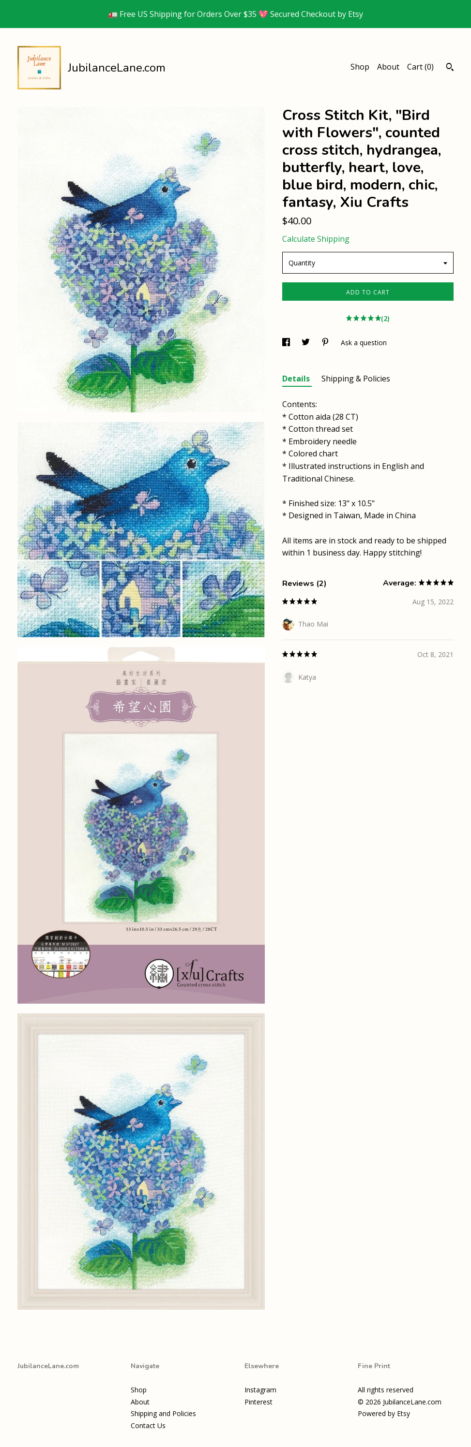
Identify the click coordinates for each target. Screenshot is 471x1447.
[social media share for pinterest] (326, 342)
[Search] (450, 68)
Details (297, 378)
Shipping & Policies (355, 378)
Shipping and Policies (163, 1413)
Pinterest (258, 1401)
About (388, 66)
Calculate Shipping (315, 239)
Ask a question (364, 342)
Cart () (420, 66)
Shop (359, 66)
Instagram (260, 1389)
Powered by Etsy (384, 1413)
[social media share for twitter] (307, 342)
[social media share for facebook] (287, 342)
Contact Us (148, 1425)
